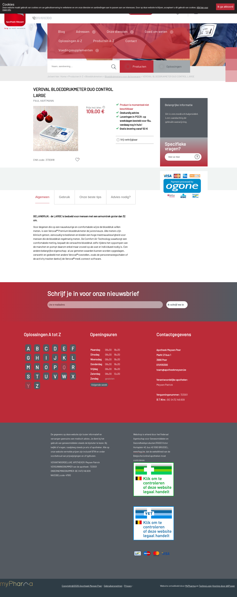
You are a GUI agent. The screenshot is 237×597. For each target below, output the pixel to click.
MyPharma (190, 585)
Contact (131, 41)
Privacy (128, 585)
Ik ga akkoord (225, 6)
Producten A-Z (103, 41)
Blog (61, 31)
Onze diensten (117, 31)
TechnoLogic (205, 585)
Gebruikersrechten (113, 585)
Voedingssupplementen (75, 50)
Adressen (83, 31)
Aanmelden (208, 11)
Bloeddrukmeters (94, 76)
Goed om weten (156, 31)
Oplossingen (174, 66)
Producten (139, 66)
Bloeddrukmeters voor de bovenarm (123, 76)
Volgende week (99, 384)
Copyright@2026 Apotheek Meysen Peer (82, 585)
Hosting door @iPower (223, 585)
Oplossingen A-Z (70, 41)
